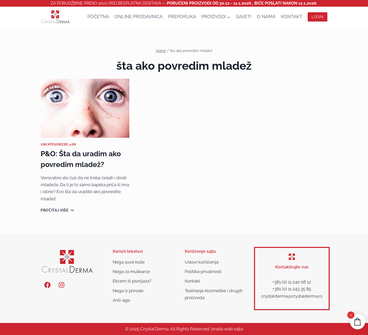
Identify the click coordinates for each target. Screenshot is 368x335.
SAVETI (243, 16)
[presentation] (85, 108)
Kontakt (291, 16)
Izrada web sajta (227, 328)
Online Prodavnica (138, 16)
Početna (98, 16)
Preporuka (182, 16)
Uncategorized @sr (58, 144)
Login (318, 17)
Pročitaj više (57, 210)
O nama (266, 16)
